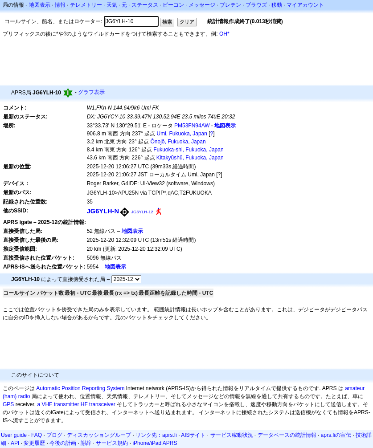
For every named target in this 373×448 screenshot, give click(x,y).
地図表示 (39, 5)
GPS (8, 404)
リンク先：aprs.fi (156, 435)
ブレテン (230, 5)
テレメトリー (86, 5)
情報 (60, 5)
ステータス (144, 5)
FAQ (36, 435)
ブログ (54, 435)
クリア (187, 21)
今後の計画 (62, 443)
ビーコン (173, 5)
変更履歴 (34, 443)
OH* (224, 34)
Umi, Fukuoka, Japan (182, 133)
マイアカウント (305, 5)
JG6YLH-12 (142, 211)
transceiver (102, 404)
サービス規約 (112, 443)
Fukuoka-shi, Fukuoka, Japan (188, 150)
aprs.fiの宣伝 (336, 435)
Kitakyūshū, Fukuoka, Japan (190, 158)
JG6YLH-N (103, 211)
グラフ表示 (91, 92)
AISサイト (193, 435)
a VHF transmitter (58, 404)
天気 (112, 5)
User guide (14, 435)
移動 (276, 5)
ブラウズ (256, 5)
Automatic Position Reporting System (80, 388)
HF (84, 404)
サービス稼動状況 (231, 435)
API (15, 443)
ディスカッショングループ (99, 435)
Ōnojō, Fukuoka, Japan (178, 141)
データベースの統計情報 (287, 435)
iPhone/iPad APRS (154, 443)
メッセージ (202, 5)
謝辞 (86, 443)
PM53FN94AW (192, 125)
